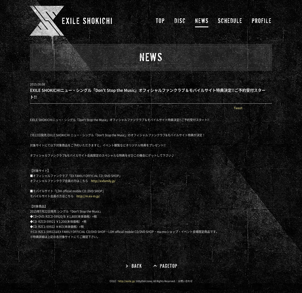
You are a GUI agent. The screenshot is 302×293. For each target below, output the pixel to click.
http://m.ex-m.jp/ (88, 196)
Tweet (238, 108)
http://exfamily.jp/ (103, 180)
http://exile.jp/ (126, 281)
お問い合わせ (185, 281)
